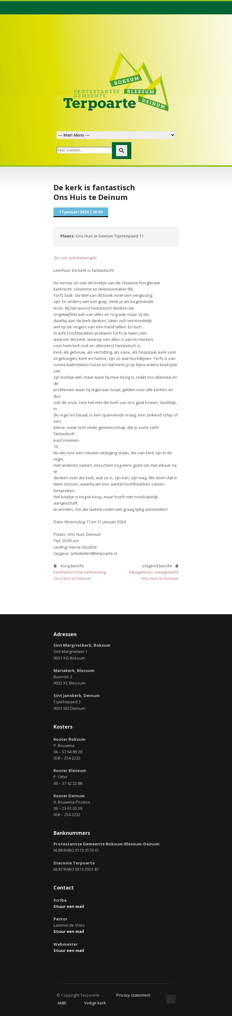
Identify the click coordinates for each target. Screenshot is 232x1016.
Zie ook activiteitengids (75, 258)
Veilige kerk (95, 1003)
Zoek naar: (116, 135)
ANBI (62, 1003)
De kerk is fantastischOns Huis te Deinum (94, 192)
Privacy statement (133, 995)
